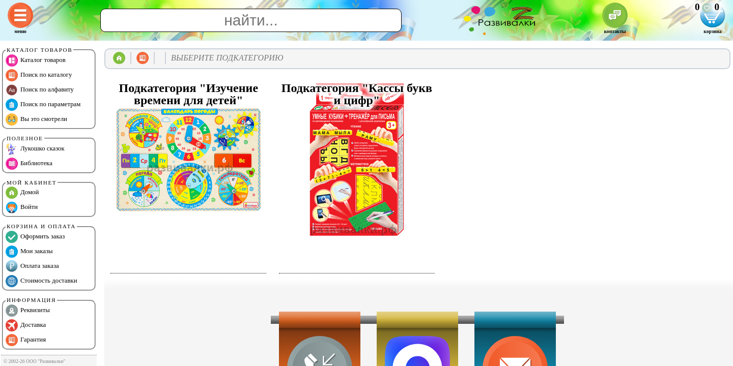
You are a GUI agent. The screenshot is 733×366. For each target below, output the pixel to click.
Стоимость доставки (41, 281)
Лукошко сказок (35, 149)
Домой (22, 193)
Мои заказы (29, 252)
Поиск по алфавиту (40, 90)
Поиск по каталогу (39, 75)
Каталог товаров (36, 60)
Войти (22, 207)
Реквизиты (28, 310)
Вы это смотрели (36, 119)
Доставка (26, 325)
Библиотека (29, 164)
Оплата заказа (32, 266)
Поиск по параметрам (43, 105)
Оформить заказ (35, 237)
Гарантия (26, 340)
